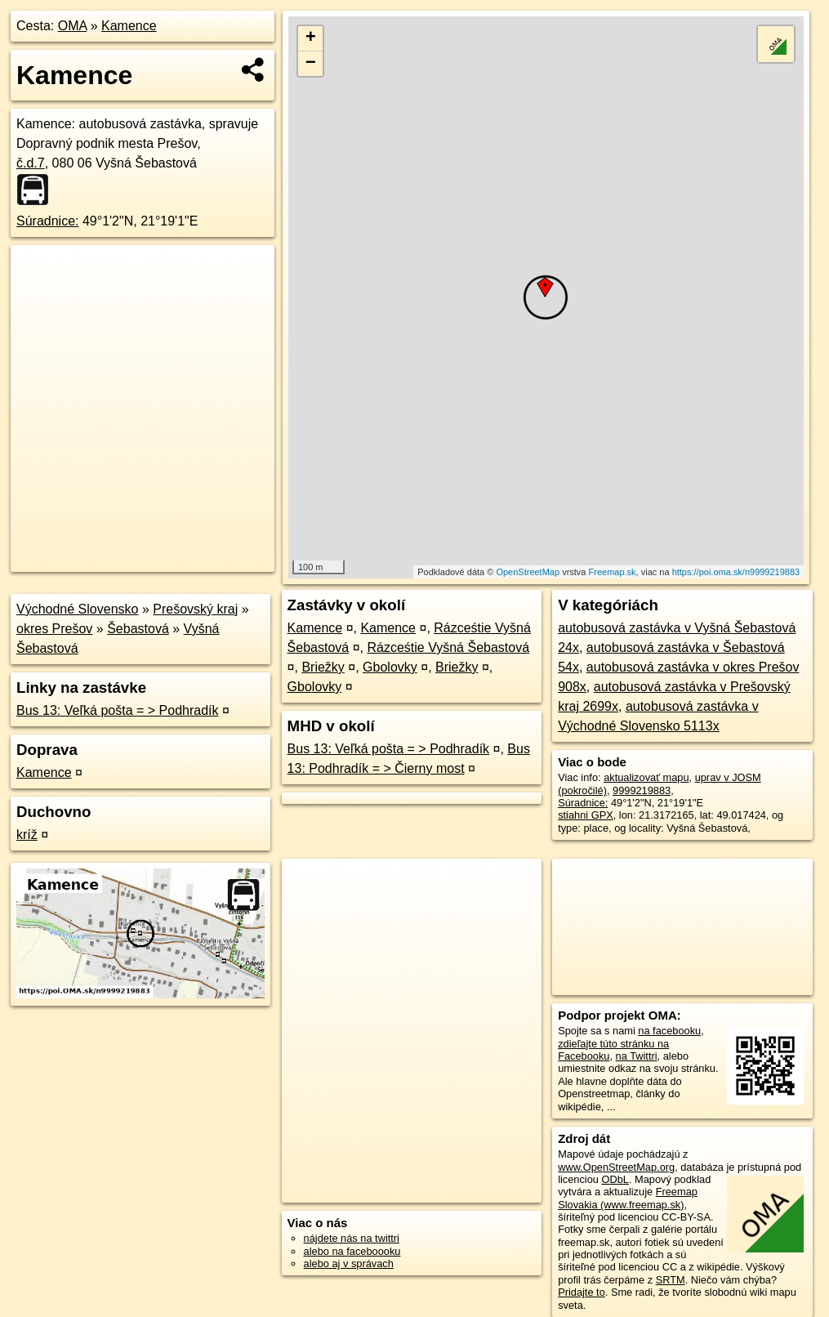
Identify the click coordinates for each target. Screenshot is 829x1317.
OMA (72, 26)
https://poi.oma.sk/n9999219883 (736, 572)
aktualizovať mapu (646, 777)
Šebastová (138, 629)
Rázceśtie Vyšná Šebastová (448, 647)
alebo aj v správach (349, 1263)
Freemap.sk (612, 572)
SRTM (670, 1280)
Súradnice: (47, 221)
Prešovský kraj (195, 609)
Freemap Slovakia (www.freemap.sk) (628, 1197)
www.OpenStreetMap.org (616, 1167)
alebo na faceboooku (352, 1251)
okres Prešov (54, 629)
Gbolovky (390, 667)
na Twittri (636, 1056)
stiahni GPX (585, 815)
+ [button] (310, 38)
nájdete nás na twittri (351, 1238)
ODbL (615, 1179)
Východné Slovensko (77, 609)
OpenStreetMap (527, 572)
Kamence (129, 26)
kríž (27, 835)
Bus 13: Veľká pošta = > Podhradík (117, 710)
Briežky (322, 667)
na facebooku (669, 1031)
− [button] (310, 63)
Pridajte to (581, 1292)
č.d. (30, 163)
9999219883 (642, 790)
